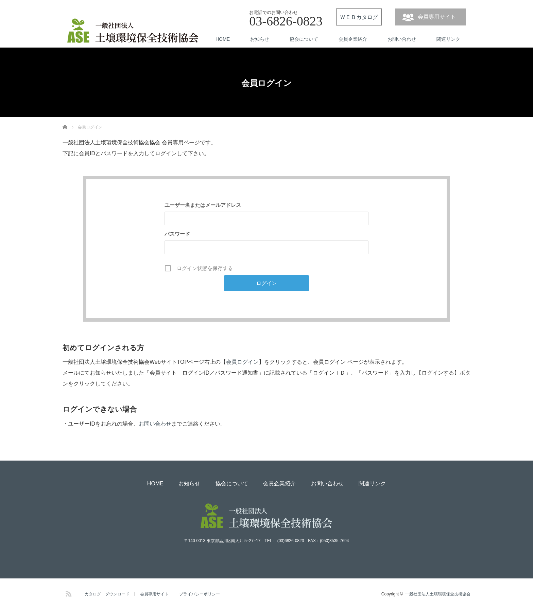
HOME (223, 39)
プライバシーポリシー (199, 594)
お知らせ (259, 39)
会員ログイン (242, 362)
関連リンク (448, 39)
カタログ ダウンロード (107, 594)
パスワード (177, 234)
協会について (304, 39)
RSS (68, 593)
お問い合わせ (402, 39)
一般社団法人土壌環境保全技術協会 (437, 594)
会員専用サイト (437, 17)
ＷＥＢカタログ (359, 17)
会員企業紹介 (353, 39)
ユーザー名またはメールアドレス (203, 205)
